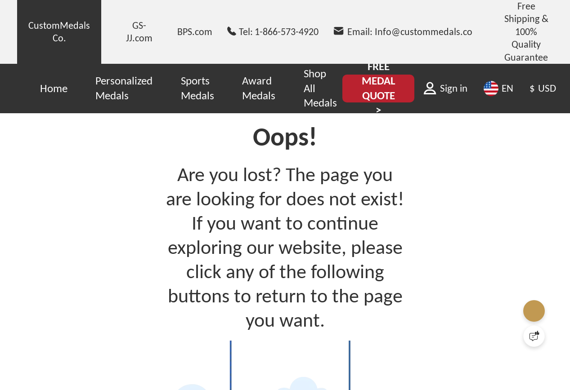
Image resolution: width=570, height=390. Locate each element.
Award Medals (258, 88)
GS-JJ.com (139, 31)
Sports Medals (197, 88)
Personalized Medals (124, 88)
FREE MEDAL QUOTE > (378, 88)
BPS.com (194, 32)
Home (53, 88)
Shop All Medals (320, 88)
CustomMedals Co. (59, 31)
